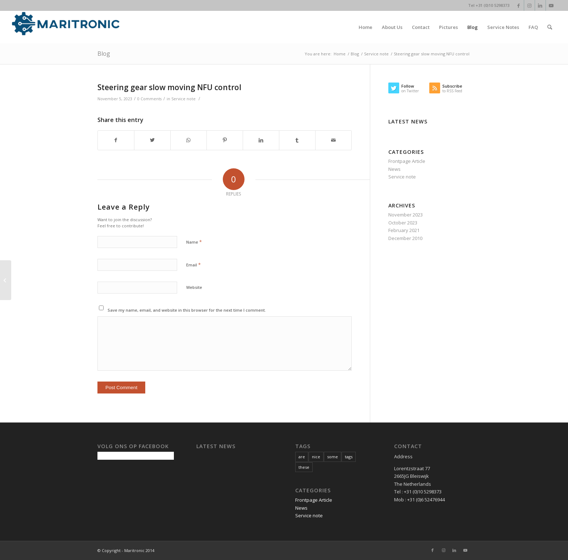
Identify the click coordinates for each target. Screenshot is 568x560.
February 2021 (403, 230)
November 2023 (405, 214)
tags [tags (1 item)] (348, 456)
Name (194, 242)
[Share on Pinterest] (225, 140)
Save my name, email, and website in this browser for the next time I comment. (187, 310)
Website (194, 287)
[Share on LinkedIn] (261, 140)
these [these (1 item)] (303, 467)
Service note (183, 98)
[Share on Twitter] (152, 140)
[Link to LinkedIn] (540, 5)
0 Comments (149, 98)
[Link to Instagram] (529, 5)
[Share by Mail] (333, 140)
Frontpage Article (406, 161)
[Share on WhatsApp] (188, 140)
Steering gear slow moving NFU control (169, 87)
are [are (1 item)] (301, 456)
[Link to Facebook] (518, 5)
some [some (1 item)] (332, 456)
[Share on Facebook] (116, 140)
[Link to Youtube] (551, 5)
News (394, 169)
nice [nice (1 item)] (316, 456)
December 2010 (405, 238)
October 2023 (402, 222)
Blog (103, 54)
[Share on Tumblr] (297, 140)
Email (193, 264)
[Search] (550, 27)
